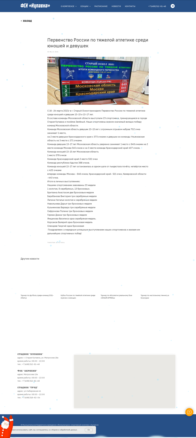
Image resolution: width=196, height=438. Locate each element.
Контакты (130, 6)
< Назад (26, 21)
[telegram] (173, 6)
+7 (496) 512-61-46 (157, 6)
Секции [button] (84, 6)
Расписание (101, 6)
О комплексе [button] (68, 6)
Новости (116, 6)
